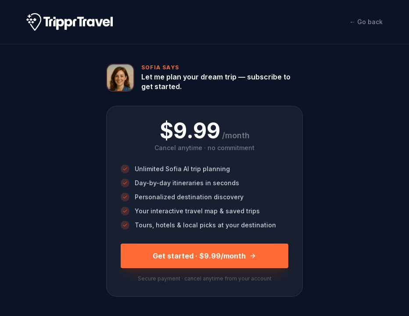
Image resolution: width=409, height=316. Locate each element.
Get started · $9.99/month (204, 255)
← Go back (366, 21)
